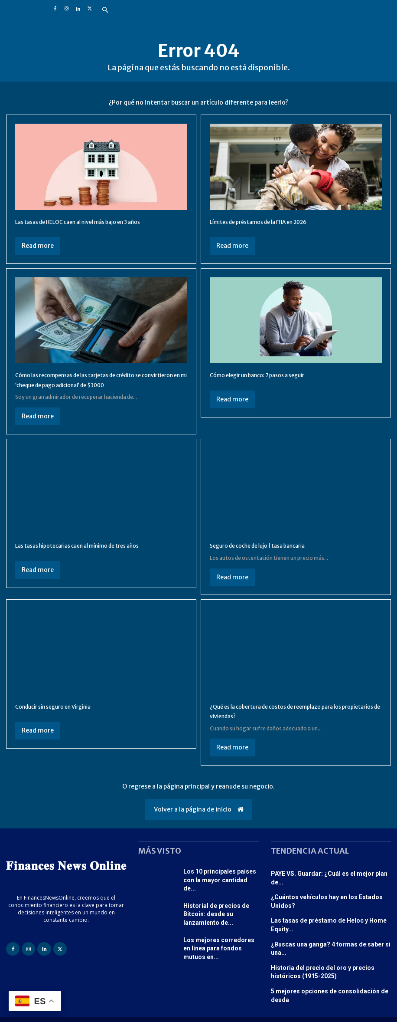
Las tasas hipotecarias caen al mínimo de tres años (96, 555)
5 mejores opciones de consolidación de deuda (330, 966)
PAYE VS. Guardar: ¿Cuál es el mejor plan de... (328, 883)
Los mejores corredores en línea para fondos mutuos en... (218, 949)
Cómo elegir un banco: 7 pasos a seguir (272, 374)
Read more (38, 246)
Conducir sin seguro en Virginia (64, 715)
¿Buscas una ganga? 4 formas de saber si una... (329, 932)
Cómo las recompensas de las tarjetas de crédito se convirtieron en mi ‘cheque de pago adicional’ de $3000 (97, 384)
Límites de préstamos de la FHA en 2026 (274, 221)
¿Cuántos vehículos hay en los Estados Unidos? (330, 897)
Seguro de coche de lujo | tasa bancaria (272, 555)
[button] (105, 10)
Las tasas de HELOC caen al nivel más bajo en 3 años (97, 221)
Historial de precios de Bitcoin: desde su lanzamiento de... (220, 918)
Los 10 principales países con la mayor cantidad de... (220, 888)
